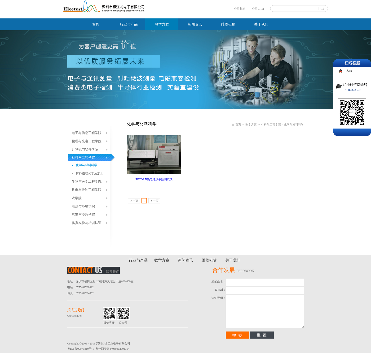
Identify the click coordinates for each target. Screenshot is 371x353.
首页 (95, 24)
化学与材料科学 (294, 124)
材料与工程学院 (271, 124)
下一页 (154, 200)
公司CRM (258, 8)
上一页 (134, 200)
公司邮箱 (239, 8)
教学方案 (251, 124)
